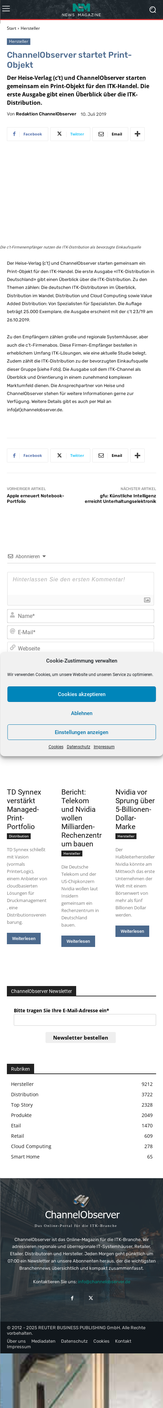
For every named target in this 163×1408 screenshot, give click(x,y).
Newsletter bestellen (80, 1037)
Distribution (19, 836)
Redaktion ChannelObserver (46, 114)
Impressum (104, 746)
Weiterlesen (23, 938)
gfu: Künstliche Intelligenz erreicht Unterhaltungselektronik (120, 498)
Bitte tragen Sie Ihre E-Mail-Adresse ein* (61, 1010)
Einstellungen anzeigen (81, 732)
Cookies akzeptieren (81, 694)
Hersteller (30, 28)
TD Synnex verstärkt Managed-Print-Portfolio (24, 809)
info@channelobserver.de (104, 1281)
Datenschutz (78, 746)
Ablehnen (81, 713)
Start (11, 28)
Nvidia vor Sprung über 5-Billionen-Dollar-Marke (135, 809)
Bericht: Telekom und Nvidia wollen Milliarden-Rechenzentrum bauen (81, 818)
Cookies (56, 746)
